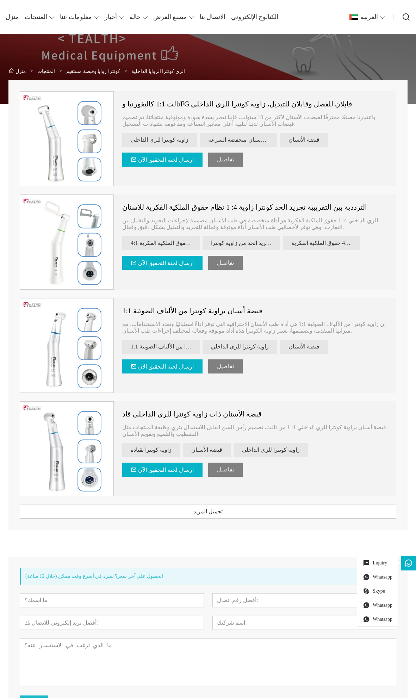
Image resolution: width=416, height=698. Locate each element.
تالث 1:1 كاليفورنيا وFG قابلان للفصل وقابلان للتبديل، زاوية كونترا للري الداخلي (237, 104)
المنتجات (36, 17)
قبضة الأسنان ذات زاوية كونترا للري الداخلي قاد (192, 414)
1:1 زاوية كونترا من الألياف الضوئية (165, 347)
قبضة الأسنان (303, 140)
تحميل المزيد (208, 511)
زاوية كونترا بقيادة (151, 450)
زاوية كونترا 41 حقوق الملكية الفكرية (325, 243)
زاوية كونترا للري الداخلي (159, 140)
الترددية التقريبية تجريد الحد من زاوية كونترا (245, 243)
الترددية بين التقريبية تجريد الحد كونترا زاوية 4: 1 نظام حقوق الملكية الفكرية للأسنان (244, 207)
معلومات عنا (76, 17)
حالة (135, 17)
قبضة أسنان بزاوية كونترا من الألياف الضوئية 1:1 (192, 311)
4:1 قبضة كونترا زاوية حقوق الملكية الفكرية (165, 243)
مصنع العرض (170, 17)
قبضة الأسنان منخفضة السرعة (242, 140)
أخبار (111, 17)
